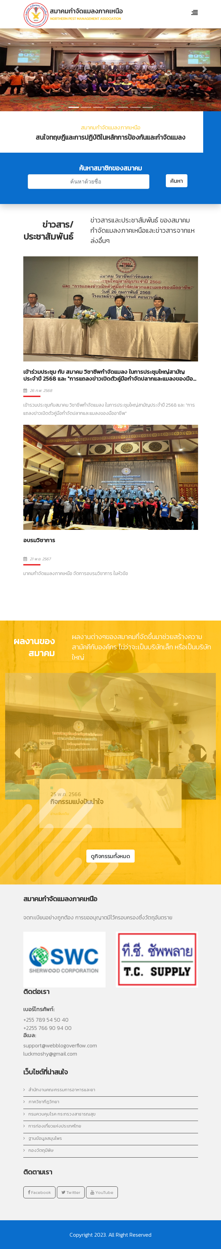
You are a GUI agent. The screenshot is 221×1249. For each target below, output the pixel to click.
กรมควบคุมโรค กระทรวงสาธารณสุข (59, 1114)
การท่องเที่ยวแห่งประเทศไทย (52, 1126)
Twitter (70, 1192)
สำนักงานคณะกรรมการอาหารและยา (59, 1089)
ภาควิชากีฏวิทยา (41, 1101)
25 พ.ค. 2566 (65, 794)
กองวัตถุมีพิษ (38, 1150)
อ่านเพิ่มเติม (59, 813)
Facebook (39, 1192)
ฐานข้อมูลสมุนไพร (42, 1138)
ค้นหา (176, 181)
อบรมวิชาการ (39, 540)
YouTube (101, 1192)
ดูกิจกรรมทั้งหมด (110, 856)
